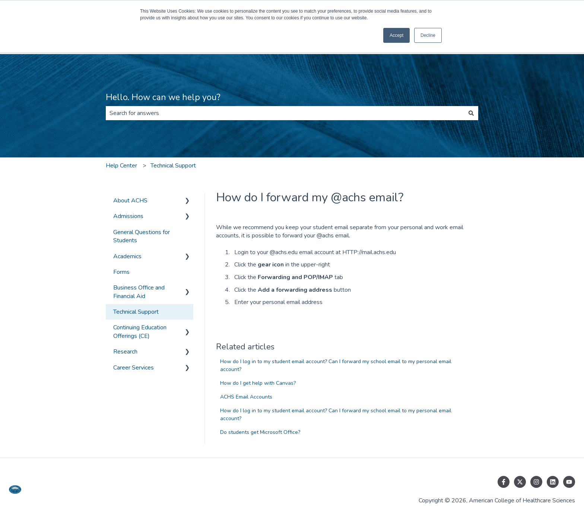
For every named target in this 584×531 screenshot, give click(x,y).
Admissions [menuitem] (128, 216)
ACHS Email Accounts (246, 396)
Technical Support (173, 165)
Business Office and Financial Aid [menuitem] (139, 292)
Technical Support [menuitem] (136, 312)
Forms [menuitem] (121, 272)
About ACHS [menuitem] (130, 200)
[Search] (471, 113)
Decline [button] (427, 35)
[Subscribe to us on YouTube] (569, 482)
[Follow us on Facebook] (504, 482)
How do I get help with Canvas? (258, 383)
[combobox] (285, 113)
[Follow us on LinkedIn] (553, 482)
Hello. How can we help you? (163, 97)
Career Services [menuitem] (133, 368)
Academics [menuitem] (127, 256)
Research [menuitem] (125, 352)
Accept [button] (396, 35)
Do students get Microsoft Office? (260, 432)
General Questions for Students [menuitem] (141, 236)
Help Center (121, 165)
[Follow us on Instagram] (536, 482)
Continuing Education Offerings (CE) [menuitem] (139, 331)
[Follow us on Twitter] (520, 482)
